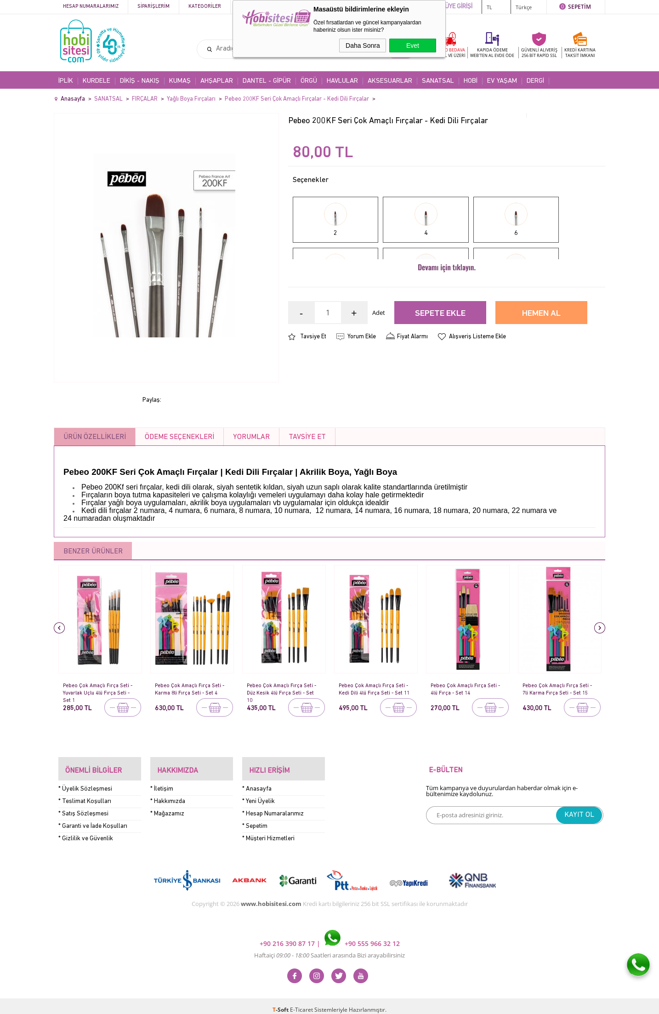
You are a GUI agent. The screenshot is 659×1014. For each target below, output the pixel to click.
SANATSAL (438, 81)
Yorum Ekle (361, 376)
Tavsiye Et (313, 376)
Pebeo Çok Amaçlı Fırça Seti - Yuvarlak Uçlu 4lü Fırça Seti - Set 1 (99, 689)
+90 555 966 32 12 (362, 936)
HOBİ (470, 81)
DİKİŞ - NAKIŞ (139, 81)
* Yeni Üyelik (258, 793)
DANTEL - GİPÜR (267, 81)
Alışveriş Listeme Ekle (477, 376)
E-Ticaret (301, 1002)
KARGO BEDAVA (449, 52)
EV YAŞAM (502, 81)
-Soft (281, 1002)
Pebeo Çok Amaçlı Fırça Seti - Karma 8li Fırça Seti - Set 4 (191, 689)
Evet (412, 45)
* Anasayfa (257, 781)
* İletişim (161, 781)
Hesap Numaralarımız (91, 6)
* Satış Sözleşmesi (83, 806)
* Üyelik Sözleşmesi (85, 781)
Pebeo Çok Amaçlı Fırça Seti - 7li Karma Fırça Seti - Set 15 (558, 689)
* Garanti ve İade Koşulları (92, 818)
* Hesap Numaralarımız (273, 806)
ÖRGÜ (309, 81)
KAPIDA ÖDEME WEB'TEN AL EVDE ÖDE (492, 52)
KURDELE (96, 81)
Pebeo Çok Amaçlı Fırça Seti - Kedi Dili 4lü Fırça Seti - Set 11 (374, 689)
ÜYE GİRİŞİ (458, 6)
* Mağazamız (167, 806)
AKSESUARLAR (390, 81)
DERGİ (535, 81)
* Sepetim (254, 818)
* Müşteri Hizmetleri (268, 830)
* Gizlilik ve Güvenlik (85, 830)
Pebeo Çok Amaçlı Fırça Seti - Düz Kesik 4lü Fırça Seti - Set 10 (282, 689)
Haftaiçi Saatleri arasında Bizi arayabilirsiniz (329, 948)
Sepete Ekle (440, 353)
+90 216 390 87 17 (288, 936)
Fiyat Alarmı (412, 376)
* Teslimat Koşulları (84, 793)
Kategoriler (204, 6)
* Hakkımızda (167, 793)
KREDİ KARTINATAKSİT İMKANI (580, 52)
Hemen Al (541, 353)
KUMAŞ (180, 81)
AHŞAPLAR (216, 81)
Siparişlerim (153, 6)
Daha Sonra (363, 45)
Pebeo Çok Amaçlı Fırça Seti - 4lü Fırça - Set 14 (466, 689)
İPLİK (65, 81)
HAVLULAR (342, 81)
